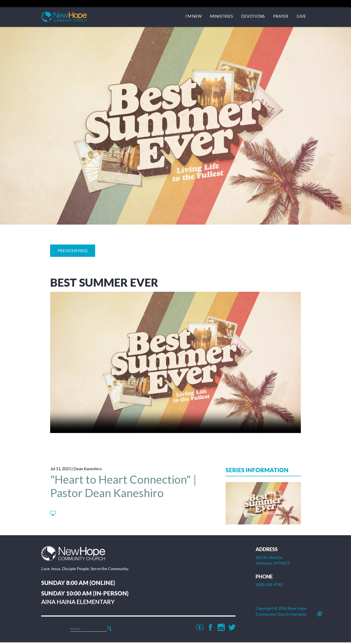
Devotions (253, 17)
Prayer (280, 17)
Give (301, 17)
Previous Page (73, 251)
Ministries (221, 17)
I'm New (193, 17)
